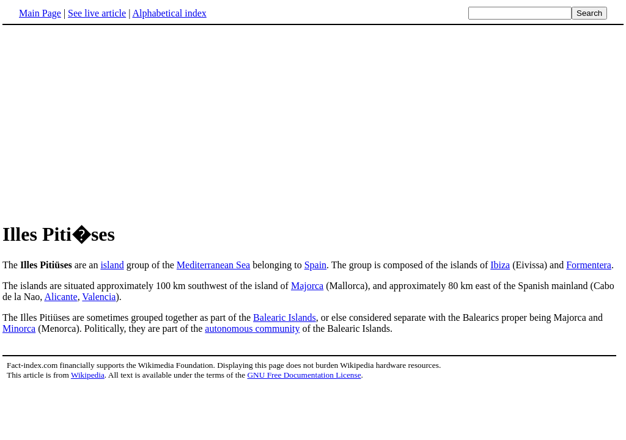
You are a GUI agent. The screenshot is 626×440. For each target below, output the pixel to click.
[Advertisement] (105, 121)
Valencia (99, 297)
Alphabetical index (169, 13)
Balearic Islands (284, 317)
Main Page (40, 13)
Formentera (588, 265)
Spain (315, 265)
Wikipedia (88, 375)
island (111, 265)
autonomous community (252, 328)
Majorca (307, 285)
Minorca (18, 328)
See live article (97, 13)
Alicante (60, 297)
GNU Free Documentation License (304, 375)
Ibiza (500, 265)
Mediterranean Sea (213, 265)
